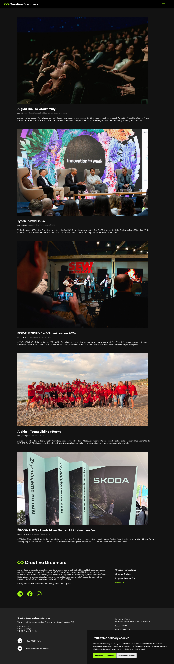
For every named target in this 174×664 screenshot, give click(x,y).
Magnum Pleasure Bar (125, 578)
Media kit (119, 583)
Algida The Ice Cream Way (36, 109)
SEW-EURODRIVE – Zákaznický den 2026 (46, 333)
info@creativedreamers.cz (37, 649)
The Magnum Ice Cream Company (53, 113)
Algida (41, 436)
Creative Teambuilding (125, 570)
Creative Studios (122, 574)
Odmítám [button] (110, 655)
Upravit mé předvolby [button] (126, 655)
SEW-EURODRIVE (45, 337)
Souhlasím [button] (99, 655)
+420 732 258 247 (33, 641)
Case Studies (34, 113)
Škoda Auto (45, 534)
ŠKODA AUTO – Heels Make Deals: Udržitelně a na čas (56, 530)
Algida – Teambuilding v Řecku (39, 431)
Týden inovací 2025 (31, 221)
